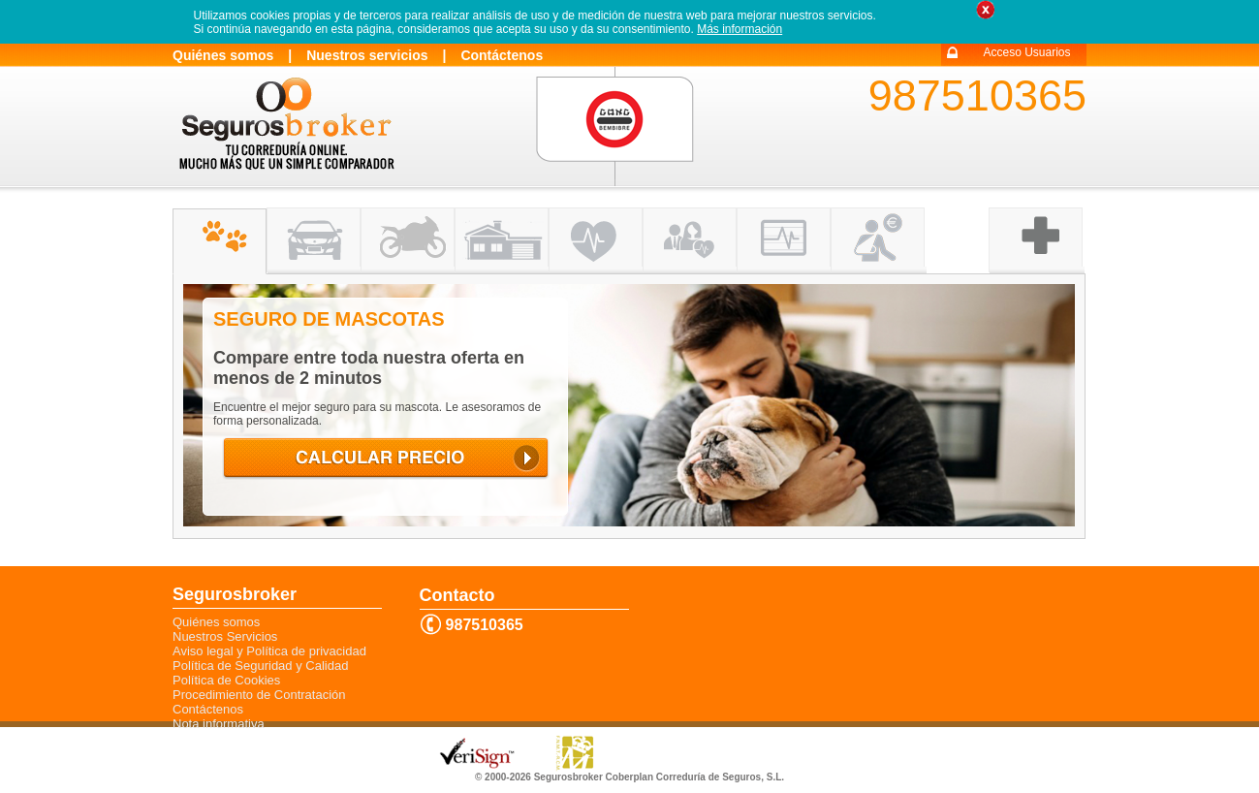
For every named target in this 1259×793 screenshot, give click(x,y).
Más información (739, 29)
